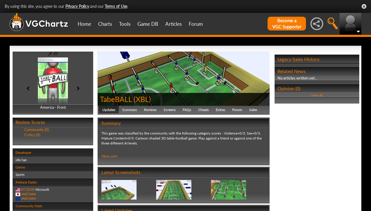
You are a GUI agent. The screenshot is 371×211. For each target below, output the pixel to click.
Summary (129, 110)
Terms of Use (116, 6)
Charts (105, 24)
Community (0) (36, 129)
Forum (196, 24)
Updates (108, 110)
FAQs (187, 110)
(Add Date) (28, 194)
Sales (253, 110)
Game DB (147, 24)
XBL (142, 99)
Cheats (203, 110)
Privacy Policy (77, 6)
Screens (170, 110)
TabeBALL (116, 99)
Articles (173, 24)
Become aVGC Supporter (286, 23)
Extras (220, 110)
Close (364, 6)
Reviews (150, 110)
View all (317, 95)
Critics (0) (32, 134)
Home (84, 24)
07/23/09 (28, 189)
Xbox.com (109, 156)
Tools (124, 24)
